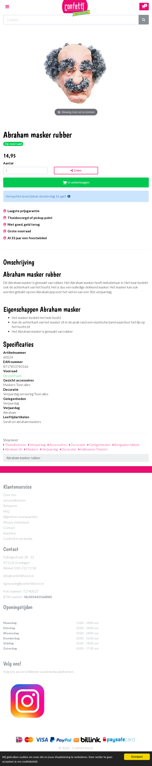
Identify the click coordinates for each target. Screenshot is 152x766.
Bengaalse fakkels (126, 445)
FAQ (6, 511)
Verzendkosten (14, 500)
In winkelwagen (76, 182)
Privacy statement (16, 522)
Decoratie (77, 445)
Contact (9, 528)
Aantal (8, 163)
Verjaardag (37, 445)
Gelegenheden (99, 445)
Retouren (10, 506)
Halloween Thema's (93, 449)
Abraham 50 (12, 449)
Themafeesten (14, 445)
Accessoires (57, 445)
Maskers (31, 449)
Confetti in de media (17, 539)
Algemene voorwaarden (20, 517)
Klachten (9, 533)
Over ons (9, 495)
